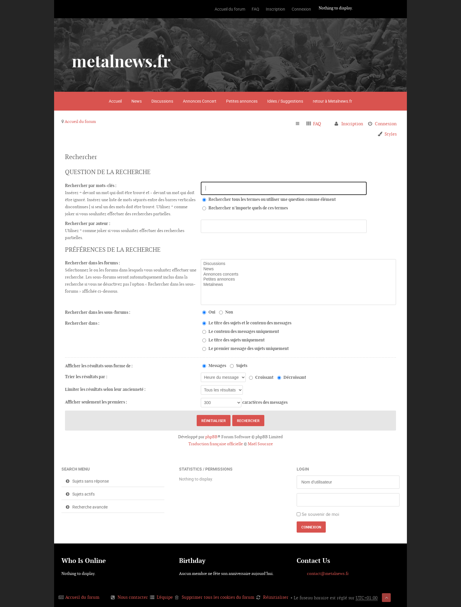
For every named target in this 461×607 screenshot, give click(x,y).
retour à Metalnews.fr (332, 101)
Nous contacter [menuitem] (133, 597)
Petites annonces (242, 101)
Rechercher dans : (82, 323)
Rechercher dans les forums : (92, 263)
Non (226, 312)
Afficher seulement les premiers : (96, 402)
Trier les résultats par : (86, 376)
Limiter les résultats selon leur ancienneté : (105, 389)
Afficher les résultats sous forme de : (99, 365)
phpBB (211, 436)
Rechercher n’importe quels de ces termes (245, 208)
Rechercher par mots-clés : (90, 185)
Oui (208, 312)
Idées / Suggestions (285, 101)
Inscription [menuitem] (352, 123)
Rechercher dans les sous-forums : (97, 312)
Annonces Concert (199, 101)
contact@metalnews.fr (328, 573)
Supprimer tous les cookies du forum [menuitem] (218, 597)
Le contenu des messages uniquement (240, 331)
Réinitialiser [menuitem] (275, 597)
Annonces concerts (298, 274)
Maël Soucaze (260, 443)
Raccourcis (300, 124)
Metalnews (298, 284)
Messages (214, 365)
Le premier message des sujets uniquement (245, 348)
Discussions (162, 101)
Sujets (238, 365)
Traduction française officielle (215, 443)
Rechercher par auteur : (87, 223)
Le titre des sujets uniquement (233, 340)
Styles (391, 134)
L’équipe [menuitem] (165, 597)
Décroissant (291, 377)
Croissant (261, 377)
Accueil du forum (80, 121)
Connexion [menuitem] (386, 123)
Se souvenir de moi (320, 514)
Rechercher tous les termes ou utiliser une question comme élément (269, 199)
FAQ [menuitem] (317, 123)
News (136, 101)
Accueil (115, 101)
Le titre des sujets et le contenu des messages (246, 323)
